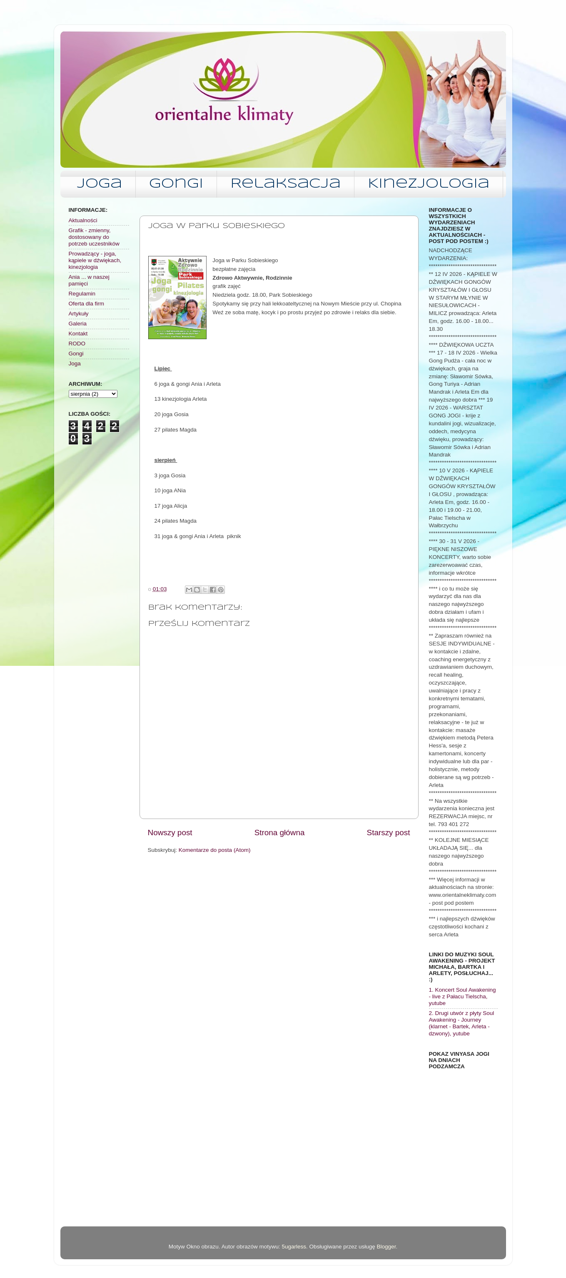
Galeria (78, 323)
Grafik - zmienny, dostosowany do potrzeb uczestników (94, 237)
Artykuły (79, 313)
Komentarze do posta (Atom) (215, 850)
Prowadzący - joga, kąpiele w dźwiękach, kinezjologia (95, 260)
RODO (77, 343)
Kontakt (78, 333)
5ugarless (294, 1246)
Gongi (176, 184)
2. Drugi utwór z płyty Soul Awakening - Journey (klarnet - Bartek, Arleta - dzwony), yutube (461, 1023)
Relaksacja (285, 184)
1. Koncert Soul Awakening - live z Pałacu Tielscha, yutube (462, 996)
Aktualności (83, 220)
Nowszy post (170, 832)
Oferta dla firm (87, 303)
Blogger (386, 1246)
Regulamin (82, 293)
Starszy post (388, 832)
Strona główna (279, 832)
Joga (99, 184)
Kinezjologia (428, 184)
